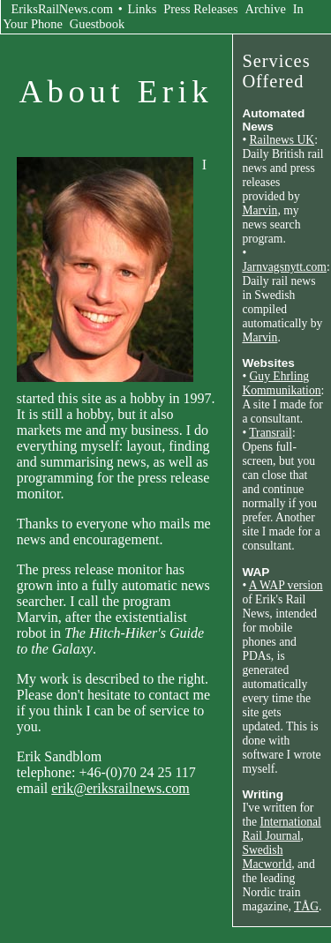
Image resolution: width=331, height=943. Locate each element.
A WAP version (286, 585)
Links (142, 9)
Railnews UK (282, 139)
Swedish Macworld (266, 857)
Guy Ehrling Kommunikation (281, 383)
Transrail (270, 432)
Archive (265, 9)
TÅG (306, 906)
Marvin (259, 210)
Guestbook (97, 24)
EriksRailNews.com (62, 9)
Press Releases (200, 9)
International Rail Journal (281, 828)
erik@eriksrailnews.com (120, 788)
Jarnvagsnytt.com (284, 266)
